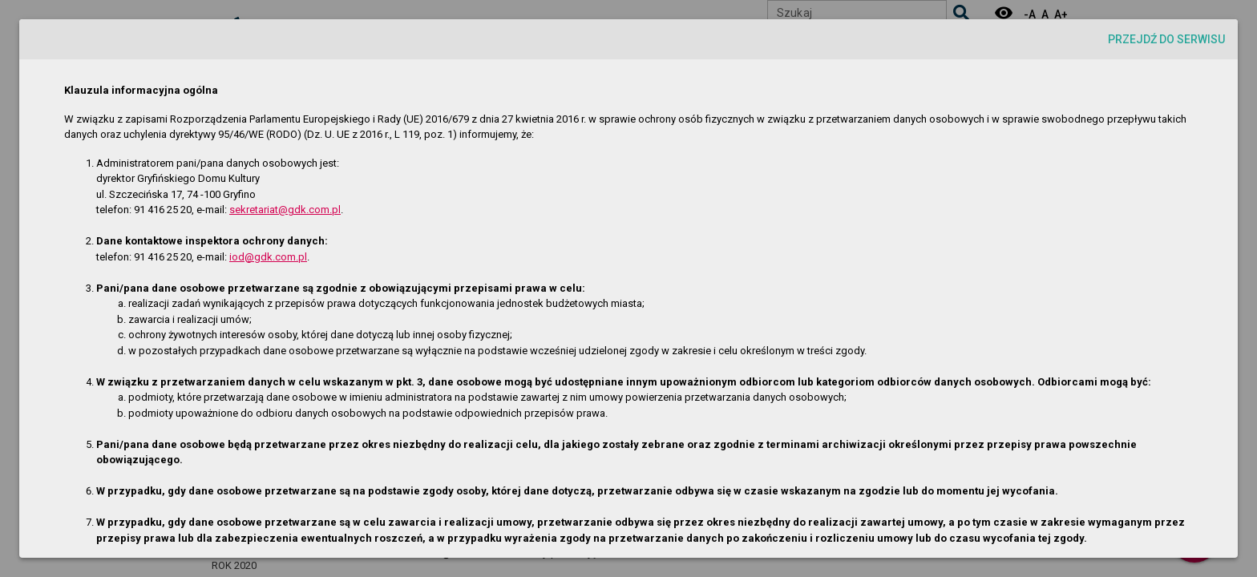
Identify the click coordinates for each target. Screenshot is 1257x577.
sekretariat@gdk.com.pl (285, 210)
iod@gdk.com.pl (268, 257)
